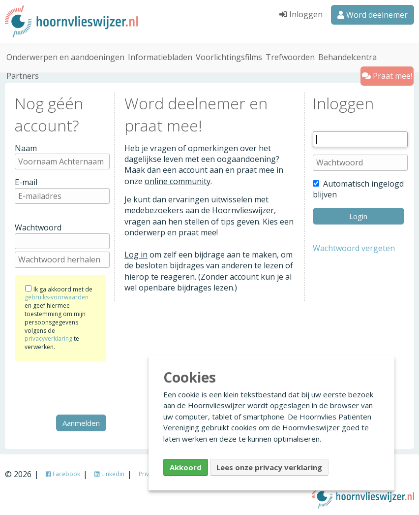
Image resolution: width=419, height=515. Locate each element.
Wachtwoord (38, 227)
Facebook (63, 473)
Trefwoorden (290, 56)
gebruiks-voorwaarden (57, 296)
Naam (26, 147)
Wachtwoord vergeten (354, 247)
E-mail (26, 181)
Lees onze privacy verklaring (269, 467)
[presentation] (89, 387)
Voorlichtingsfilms (229, 56)
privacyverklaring (48, 338)
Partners (22, 74)
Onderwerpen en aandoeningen (65, 56)
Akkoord (186, 467)
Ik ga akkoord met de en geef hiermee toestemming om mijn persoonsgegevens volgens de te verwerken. (58, 317)
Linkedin (109, 473)
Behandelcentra (347, 56)
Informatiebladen (160, 56)
